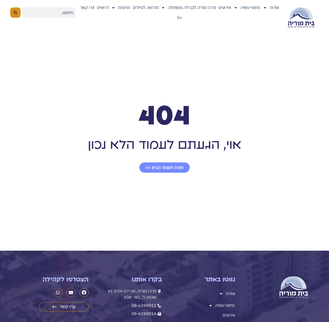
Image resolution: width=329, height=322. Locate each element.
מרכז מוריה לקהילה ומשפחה (188, 7)
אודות (271, 7)
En (179, 17)
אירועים (224, 7)
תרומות (120, 7)
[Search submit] (15, 12)
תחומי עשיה (247, 7)
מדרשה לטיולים (146, 7)
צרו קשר (87, 7)
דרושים (103, 7)
